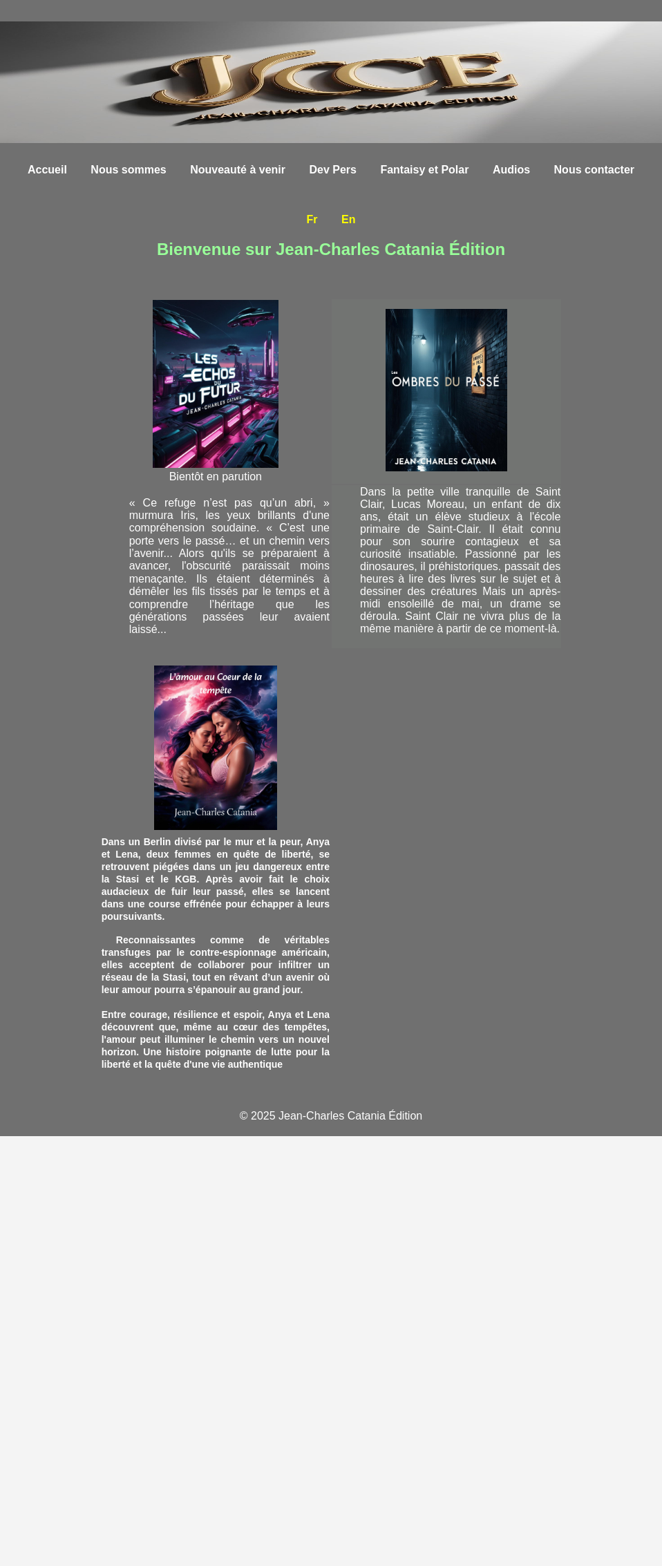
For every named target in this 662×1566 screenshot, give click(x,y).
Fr (312, 219)
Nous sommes (128, 170)
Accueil (47, 170)
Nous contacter (594, 170)
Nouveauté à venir (237, 170)
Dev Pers (333, 170)
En (348, 219)
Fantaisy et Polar (424, 170)
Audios (511, 170)
